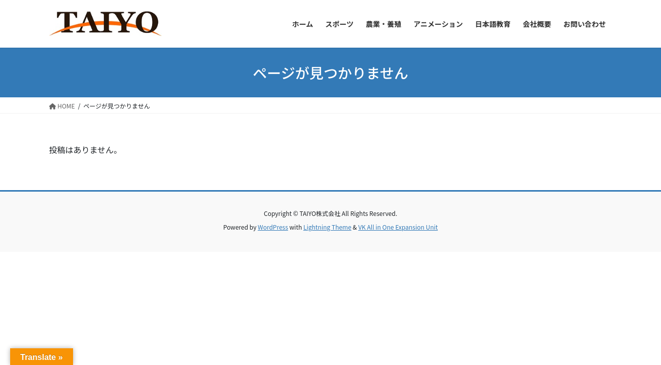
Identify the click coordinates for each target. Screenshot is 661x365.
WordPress (273, 227)
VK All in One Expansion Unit (398, 227)
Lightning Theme (327, 227)
